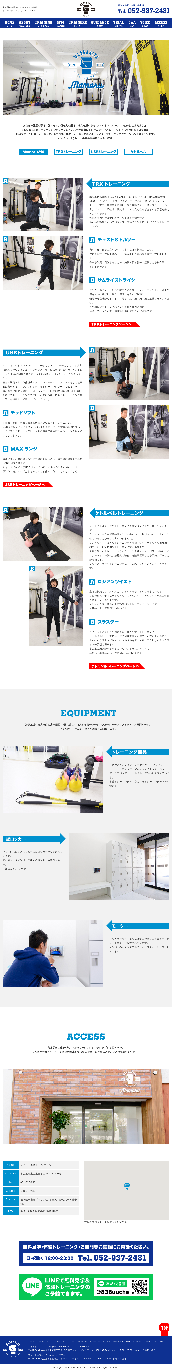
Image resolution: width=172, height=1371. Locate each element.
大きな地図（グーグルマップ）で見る (105, 1222)
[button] (127, 1186)
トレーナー (95, 1341)
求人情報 (159, 1341)
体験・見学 (118, 1341)
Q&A (128, 1341)
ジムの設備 (82, 1341)
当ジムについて (44, 1341)
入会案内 (107, 1341)
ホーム (31, 1341)
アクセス (148, 1341)
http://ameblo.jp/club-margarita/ (39, 1210)
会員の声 (137, 1341)
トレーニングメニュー (64, 1341)
